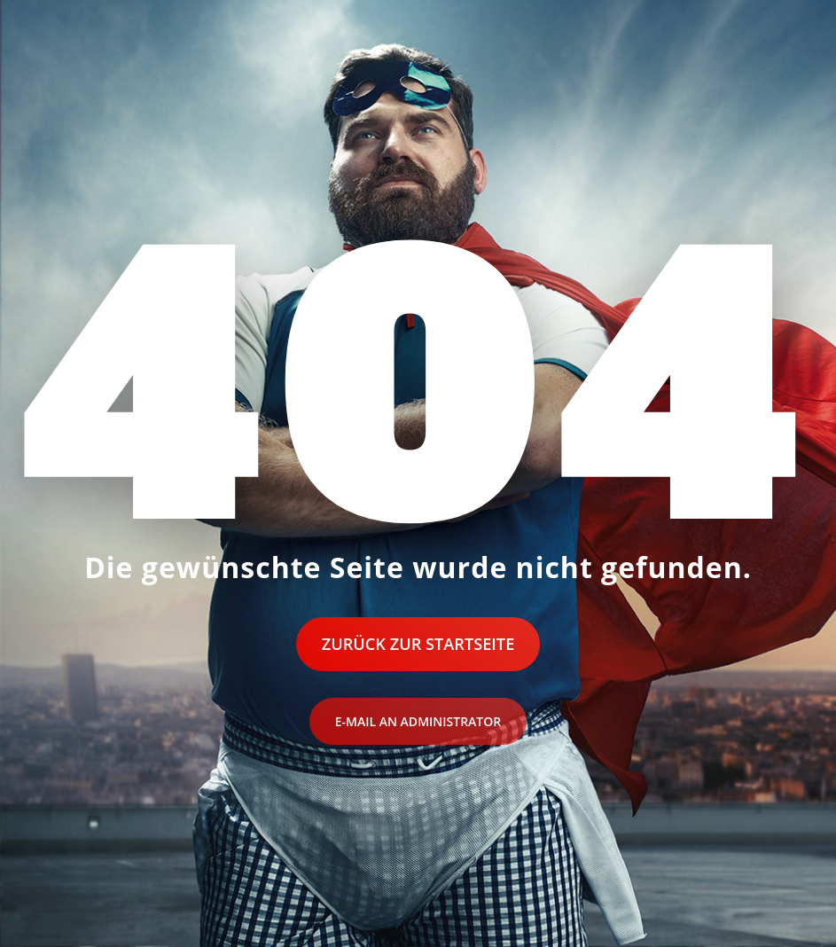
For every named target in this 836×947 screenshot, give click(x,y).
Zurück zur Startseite (418, 643)
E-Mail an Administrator (418, 721)
